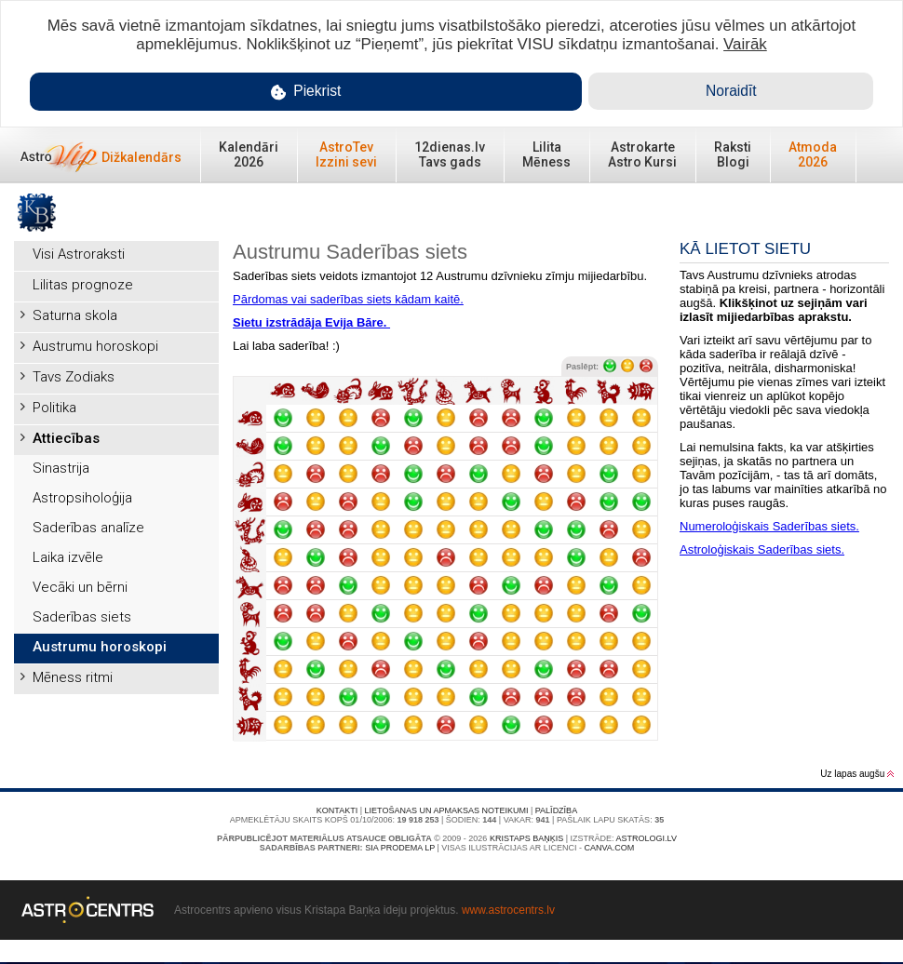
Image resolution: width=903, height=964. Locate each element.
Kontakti (337, 810)
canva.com (609, 847)
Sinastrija (61, 468)
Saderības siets (82, 617)
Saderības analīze (88, 527)
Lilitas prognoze (83, 284)
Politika (54, 407)
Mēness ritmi (73, 677)
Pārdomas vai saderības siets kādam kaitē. (348, 299)
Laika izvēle (68, 557)
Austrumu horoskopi (95, 346)
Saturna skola (75, 315)
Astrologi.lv (646, 838)
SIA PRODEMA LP (400, 847)
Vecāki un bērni (80, 587)
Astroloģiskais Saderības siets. (762, 549)
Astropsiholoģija (82, 497)
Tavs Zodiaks (74, 376)
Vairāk (745, 44)
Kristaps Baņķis (526, 838)
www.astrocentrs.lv (508, 910)
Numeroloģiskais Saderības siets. (769, 526)
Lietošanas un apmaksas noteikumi (447, 810)
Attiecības (66, 438)
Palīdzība (556, 810)
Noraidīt (731, 91)
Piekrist (306, 91)
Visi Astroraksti (79, 254)
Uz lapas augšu (857, 774)
